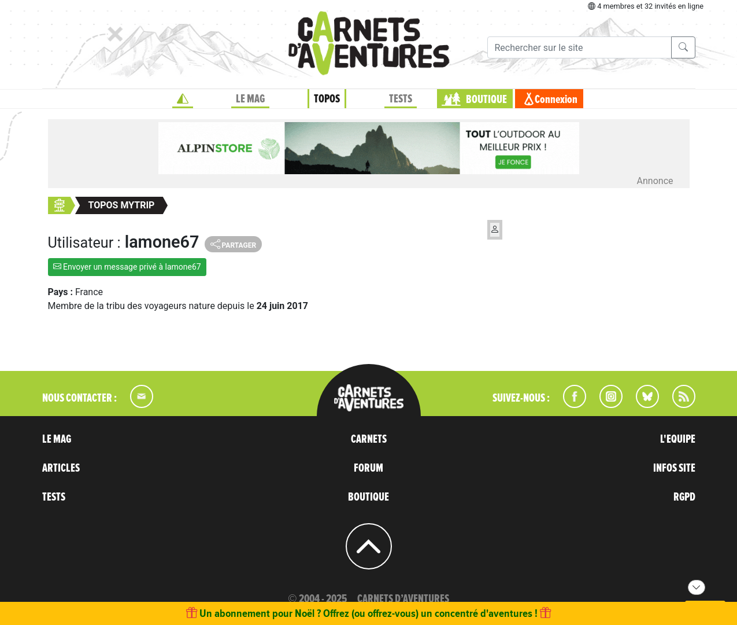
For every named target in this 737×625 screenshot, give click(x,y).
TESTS (400, 99)
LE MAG (250, 99)
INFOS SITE (674, 468)
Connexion (556, 99)
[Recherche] (579, 47)
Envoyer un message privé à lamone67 (127, 266)
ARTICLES (61, 468)
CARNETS (369, 439)
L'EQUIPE (677, 439)
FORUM (368, 468)
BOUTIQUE (486, 99)
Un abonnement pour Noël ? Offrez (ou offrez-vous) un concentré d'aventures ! (368, 613)
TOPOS (327, 99)
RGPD (684, 497)
